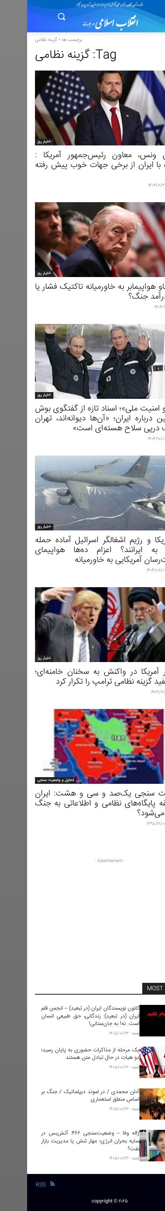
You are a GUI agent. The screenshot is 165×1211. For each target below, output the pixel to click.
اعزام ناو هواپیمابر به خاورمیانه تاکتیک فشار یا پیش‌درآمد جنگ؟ (82, 292)
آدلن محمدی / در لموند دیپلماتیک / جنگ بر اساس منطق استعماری (63, 1096)
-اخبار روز (17, 142)
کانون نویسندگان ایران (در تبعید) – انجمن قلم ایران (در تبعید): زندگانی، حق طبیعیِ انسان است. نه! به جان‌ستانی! (63, 1016)
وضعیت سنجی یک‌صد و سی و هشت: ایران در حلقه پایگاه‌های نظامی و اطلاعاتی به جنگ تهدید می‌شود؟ (82, 803)
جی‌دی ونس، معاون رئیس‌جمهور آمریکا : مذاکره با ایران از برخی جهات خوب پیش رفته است (82, 165)
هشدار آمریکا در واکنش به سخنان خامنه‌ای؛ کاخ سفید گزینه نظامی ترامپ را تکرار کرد (82, 677)
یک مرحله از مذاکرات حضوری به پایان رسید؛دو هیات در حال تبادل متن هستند (63, 1054)
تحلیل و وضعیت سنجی (28, 780)
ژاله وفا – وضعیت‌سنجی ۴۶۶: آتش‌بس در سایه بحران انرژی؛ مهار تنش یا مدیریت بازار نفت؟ (63, 1141)
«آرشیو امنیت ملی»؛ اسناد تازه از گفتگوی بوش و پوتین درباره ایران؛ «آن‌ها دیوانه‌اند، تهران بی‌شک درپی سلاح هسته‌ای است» (82, 418)
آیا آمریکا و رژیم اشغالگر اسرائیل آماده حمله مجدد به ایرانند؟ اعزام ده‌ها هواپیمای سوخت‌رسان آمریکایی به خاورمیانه (82, 550)
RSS (13, 1185)
